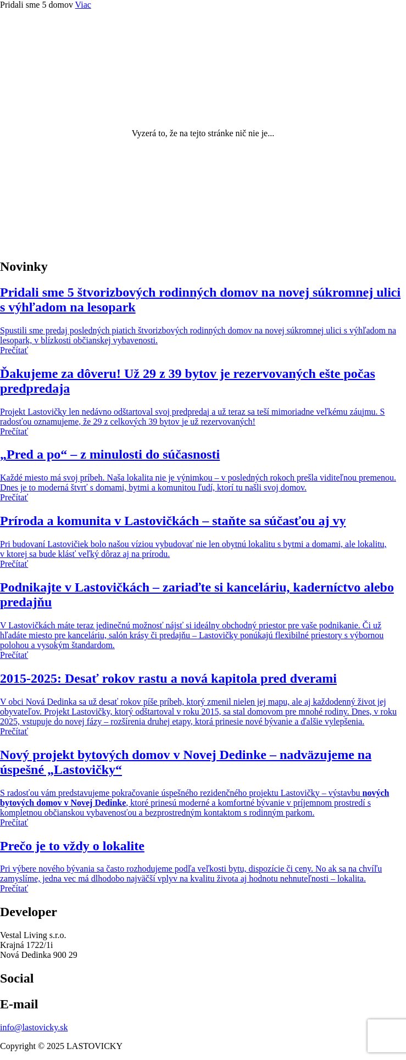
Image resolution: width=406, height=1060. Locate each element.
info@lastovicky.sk (34, 1027)
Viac (83, 4)
